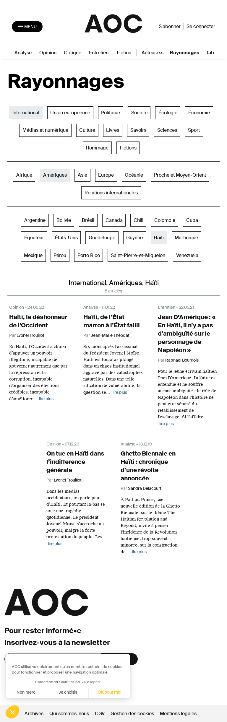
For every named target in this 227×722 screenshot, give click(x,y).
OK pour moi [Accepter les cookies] (109, 692)
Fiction (124, 53)
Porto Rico (88, 255)
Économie (199, 113)
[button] (12, 712)
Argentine (35, 220)
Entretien (98, 53)
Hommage (97, 148)
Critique (72, 53)
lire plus (46, 398)
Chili (138, 220)
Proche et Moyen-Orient (180, 175)
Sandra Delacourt (144, 488)
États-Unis (66, 238)
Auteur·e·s (152, 53)
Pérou (59, 255)
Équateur (34, 238)
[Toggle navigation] (27, 26)
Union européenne (70, 113)
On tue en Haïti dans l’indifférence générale (75, 462)
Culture (87, 130)
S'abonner (170, 26)
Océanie (134, 175)
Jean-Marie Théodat (110, 335)
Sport (194, 130)
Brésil (88, 220)
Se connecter (201, 26)
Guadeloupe (102, 238)
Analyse (23, 53)
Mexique (33, 255)
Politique (110, 113)
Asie (82, 175)
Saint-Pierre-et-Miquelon (138, 255)
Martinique (186, 238)
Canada (114, 220)
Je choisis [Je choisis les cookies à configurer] (68, 692)
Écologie (167, 113)
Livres (112, 130)
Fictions (128, 148)
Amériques (55, 175)
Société (139, 113)
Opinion (47, 53)
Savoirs (138, 130)
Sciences (167, 130)
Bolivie (63, 220)
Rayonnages (184, 53)
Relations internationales (111, 193)
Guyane (134, 238)
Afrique (24, 175)
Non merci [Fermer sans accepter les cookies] (26, 692)
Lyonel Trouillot (30, 335)
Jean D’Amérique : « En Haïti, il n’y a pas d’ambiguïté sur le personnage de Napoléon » (186, 333)
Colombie (164, 220)
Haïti (159, 238)
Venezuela (187, 255)
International (25, 113)
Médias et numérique (45, 130)
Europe (106, 175)
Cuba (192, 220)
